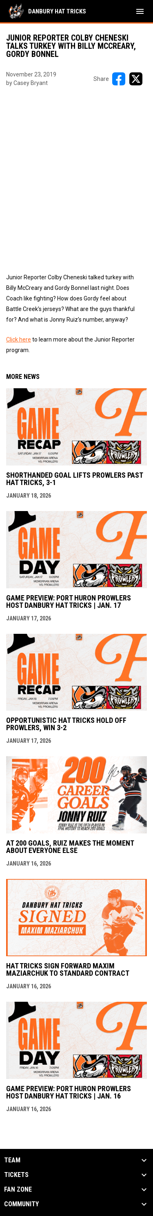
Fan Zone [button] (18, 1189)
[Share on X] (135, 78)
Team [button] (12, 1160)
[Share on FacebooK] (118, 78)
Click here (18, 339)
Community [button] (21, 1204)
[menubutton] (140, 11)
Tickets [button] (16, 1175)
